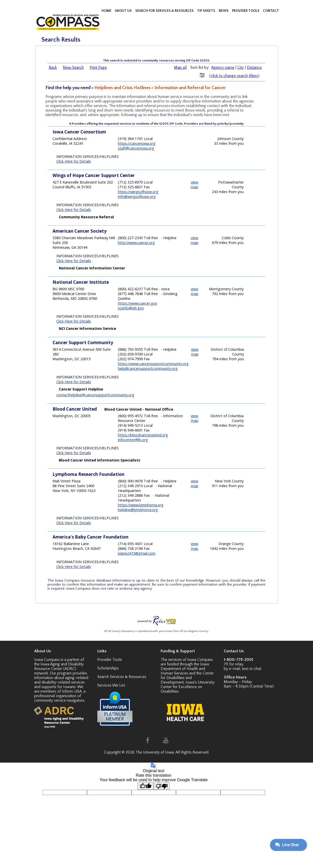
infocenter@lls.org (133, 439)
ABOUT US (123, 11)
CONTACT (271, 11)
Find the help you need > (70, 87)
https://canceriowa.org (136, 143)
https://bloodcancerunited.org (143, 435)
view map (194, 184)
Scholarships (108, 668)
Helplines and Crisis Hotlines (122, 87)
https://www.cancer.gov (137, 303)
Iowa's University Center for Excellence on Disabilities (187, 687)
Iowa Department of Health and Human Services (185, 668)
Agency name (222, 67)
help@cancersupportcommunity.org (147, 368)
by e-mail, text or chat (242, 668)
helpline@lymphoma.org (138, 509)
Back (53, 67)
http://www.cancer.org (136, 242)
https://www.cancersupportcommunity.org (153, 363)
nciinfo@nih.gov (131, 308)
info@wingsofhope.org (137, 196)
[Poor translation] (162, 786)
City (240, 67)
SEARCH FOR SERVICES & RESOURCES (164, 11)
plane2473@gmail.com (136, 553)
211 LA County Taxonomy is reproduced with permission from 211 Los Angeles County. (156, 631)
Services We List (111, 685)
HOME (107, 11)
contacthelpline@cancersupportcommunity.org (95, 394)
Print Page (98, 67)
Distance (254, 67)
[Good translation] (146, 786)
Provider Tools (109, 659)
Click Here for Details (73, 161)
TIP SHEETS (206, 11)
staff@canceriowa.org (136, 148)
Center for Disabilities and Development (187, 678)
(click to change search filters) (234, 76)
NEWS (224, 11)
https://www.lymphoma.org (140, 505)
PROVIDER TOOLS (246, 11)
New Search (73, 67)
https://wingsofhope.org (138, 191)
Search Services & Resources (121, 676)
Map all (180, 67)
